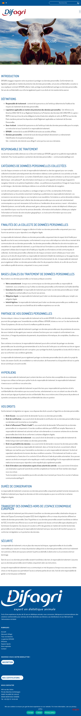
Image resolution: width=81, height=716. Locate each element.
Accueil (3, 632)
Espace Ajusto (6, 644)
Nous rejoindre (6, 646)
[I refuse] (75, 709)
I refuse (39, 712)
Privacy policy (50, 712)
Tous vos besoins (7, 637)
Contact (3, 649)
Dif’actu (3, 641)
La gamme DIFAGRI (7, 639)
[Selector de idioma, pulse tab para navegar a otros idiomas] (4, 3)
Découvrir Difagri (6, 634)
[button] (80, 12)
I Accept (30, 712)
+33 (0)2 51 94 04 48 (11, 699)
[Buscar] (78, 3)
